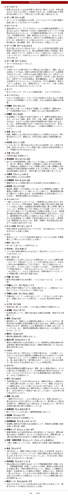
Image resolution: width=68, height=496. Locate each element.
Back (38, 493)
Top (30, 493)
